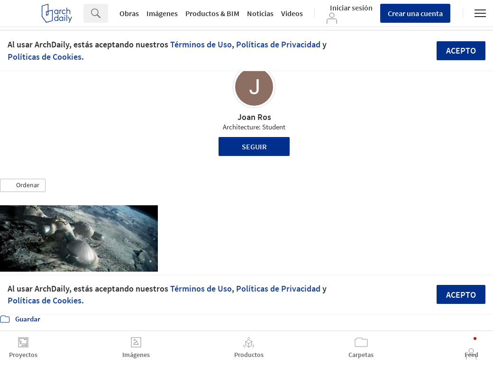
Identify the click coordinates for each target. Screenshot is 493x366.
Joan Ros (254, 116)
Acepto (461, 50)
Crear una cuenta (415, 13)
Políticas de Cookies (45, 56)
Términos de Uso (201, 44)
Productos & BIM (212, 13)
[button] (23, 185)
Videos (292, 13)
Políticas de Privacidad (278, 44)
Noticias (260, 13)
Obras (129, 13)
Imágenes (162, 13)
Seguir (254, 146)
